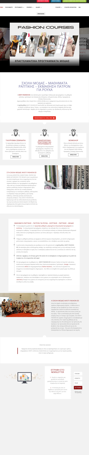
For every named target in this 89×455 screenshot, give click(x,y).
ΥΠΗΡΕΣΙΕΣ (29, 7)
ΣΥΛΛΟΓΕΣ (58, 7)
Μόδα (20, 266)
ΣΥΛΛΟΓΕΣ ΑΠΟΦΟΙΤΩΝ (70, 7)
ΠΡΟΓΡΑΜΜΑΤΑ (19, 7)
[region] (44, 44)
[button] (44, 44)
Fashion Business (40, 266)
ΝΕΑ (80, 7)
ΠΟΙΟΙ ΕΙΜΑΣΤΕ (9, 7)
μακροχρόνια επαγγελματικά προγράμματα (44, 142)
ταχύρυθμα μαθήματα (34, 226)
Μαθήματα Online (43, 118)
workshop (12, 228)
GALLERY (38, 7)
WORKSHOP (76, 140)
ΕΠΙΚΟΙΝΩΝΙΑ (41, 14)
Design (60, 264)
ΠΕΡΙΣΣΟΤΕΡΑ (13, 157)
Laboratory (13, 279)
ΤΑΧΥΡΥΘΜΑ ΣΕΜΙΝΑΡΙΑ (13, 140)
